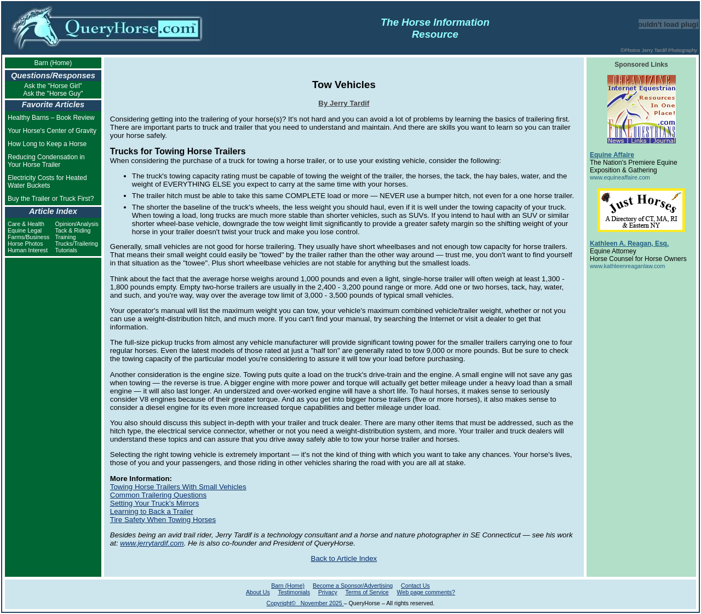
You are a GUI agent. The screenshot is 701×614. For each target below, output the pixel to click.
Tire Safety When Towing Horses (163, 519)
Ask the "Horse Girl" (53, 86)
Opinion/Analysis (76, 224)
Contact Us (415, 585)
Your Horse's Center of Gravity (52, 131)
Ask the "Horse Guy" (53, 93)
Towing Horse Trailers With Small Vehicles (178, 487)
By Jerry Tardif (343, 103)
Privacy (327, 592)
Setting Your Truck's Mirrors (154, 503)
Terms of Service (366, 592)
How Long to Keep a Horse (47, 144)
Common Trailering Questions (158, 495)
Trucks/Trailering (76, 243)
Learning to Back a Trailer (151, 511)
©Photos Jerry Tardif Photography (658, 50)
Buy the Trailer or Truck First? (51, 198)
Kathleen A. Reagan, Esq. (629, 243)
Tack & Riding (72, 230)
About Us (258, 592)
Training (65, 237)
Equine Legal (25, 230)
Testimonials (294, 592)
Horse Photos (25, 243)
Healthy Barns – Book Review (51, 117)
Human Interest (28, 250)
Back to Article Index (344, 558)
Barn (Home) (53, 63)
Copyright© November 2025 (305, 603)
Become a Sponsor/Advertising (353, 585)
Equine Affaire (612, 155)
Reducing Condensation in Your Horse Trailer (46, 161)
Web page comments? (426, 592)
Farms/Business (28, 237)
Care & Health (26, 224)
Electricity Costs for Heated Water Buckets (47, 181)
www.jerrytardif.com (151, 543)
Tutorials (66, 250)
